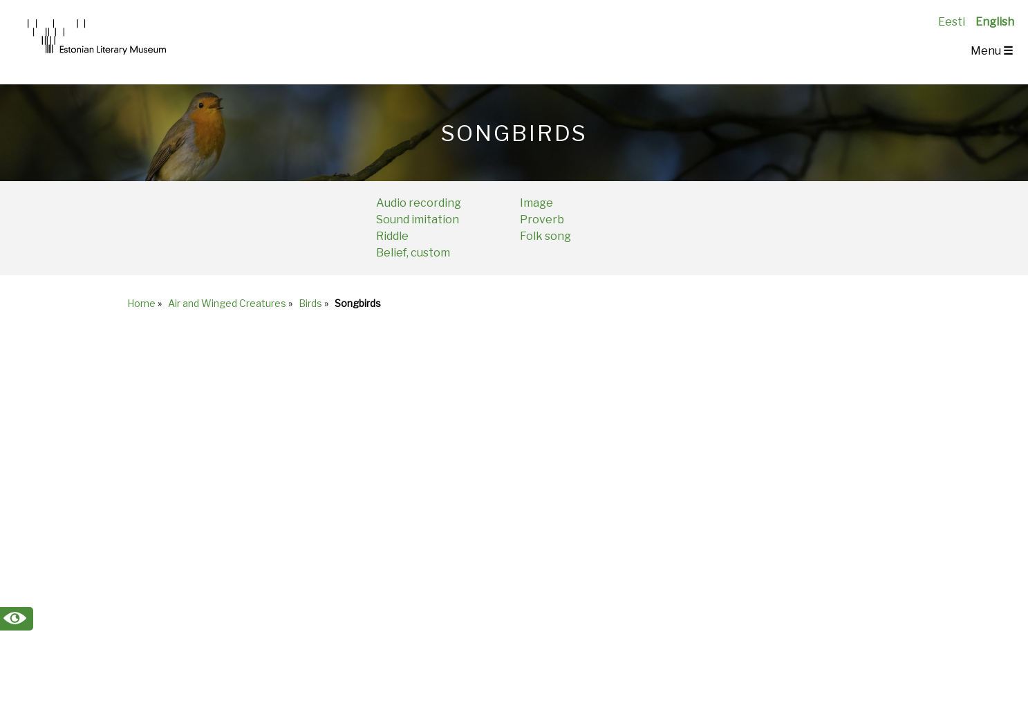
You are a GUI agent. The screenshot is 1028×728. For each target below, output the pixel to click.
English (994, 21)
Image (536, 202)
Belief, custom (413, 252)
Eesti (951, 21)
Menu (992, 50)
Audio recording (418, 202)
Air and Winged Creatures (227, 303)
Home (141, 303)
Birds (310, 303)
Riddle (392, 236)
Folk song (545, 236)
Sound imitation (417, 219)
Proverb (542, 219)
